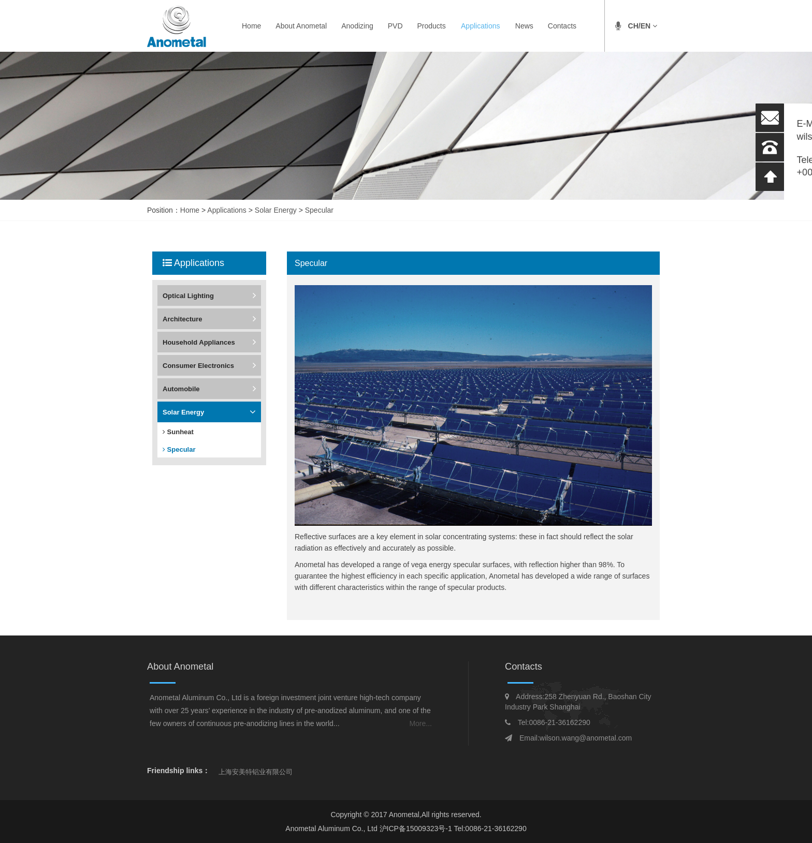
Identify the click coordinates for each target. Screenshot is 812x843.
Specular (319, 210)
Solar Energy (276, 210)
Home (251, 26)
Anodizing (357, 26)
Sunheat (178, 432)
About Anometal (301, 26)
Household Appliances (199, 342)
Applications (480, 26)
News (524, 26)
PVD (395, 26)
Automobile (181, 389)
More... (420, 723)
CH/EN (642, 26)
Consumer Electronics (198, 365)
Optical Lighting (188, 296)
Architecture (182, 319)
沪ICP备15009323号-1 (417, 828)
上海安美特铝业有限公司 (256, 772)
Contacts (562, 26)
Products (431, 26)
